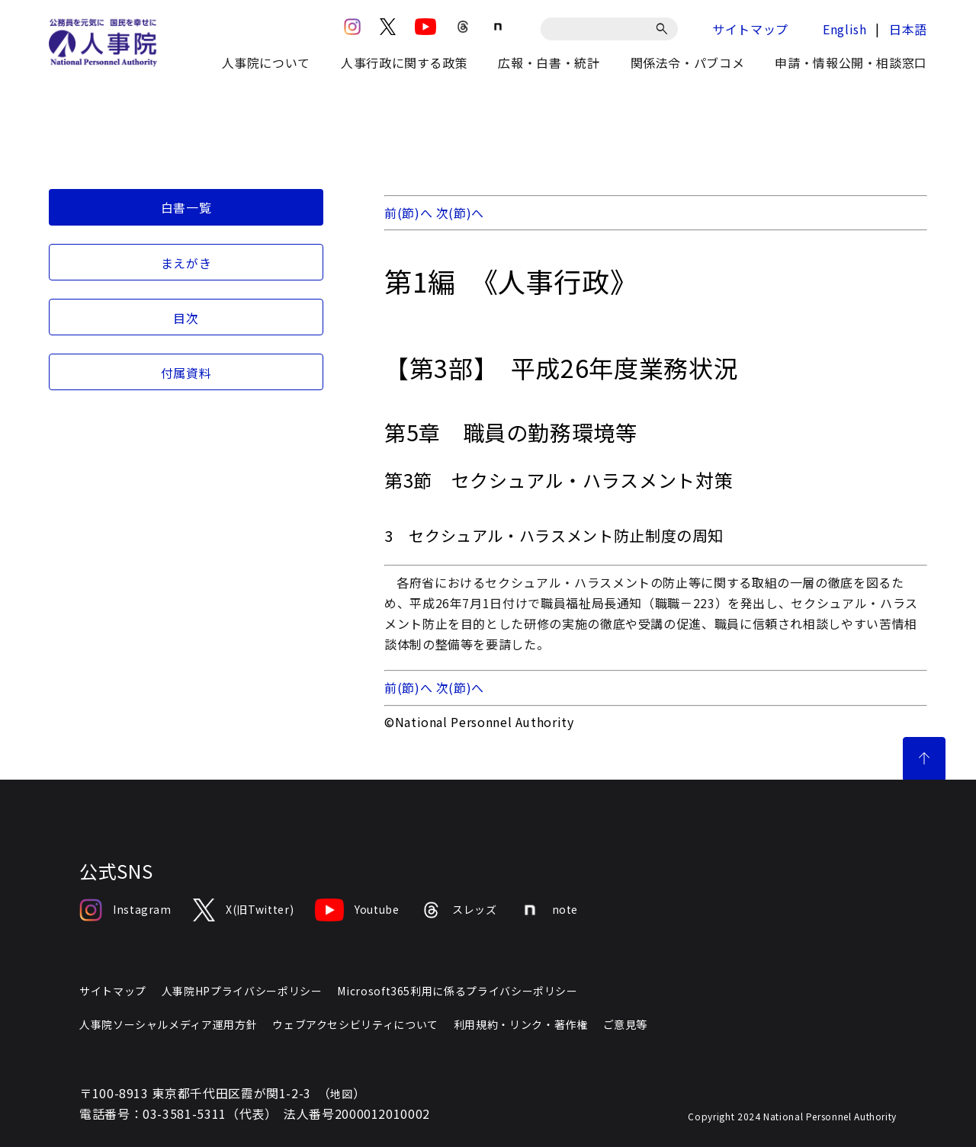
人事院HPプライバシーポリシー (242, 990)
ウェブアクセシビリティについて (355, 1024)
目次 (185, 318)
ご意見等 (625, 1024)
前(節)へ (408, 212)
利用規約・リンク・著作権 (521, 1024)
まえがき (186, 263)
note (548, 910)
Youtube (357, 910)
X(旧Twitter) (243, 910)
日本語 (908, 29)
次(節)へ (460, 212)
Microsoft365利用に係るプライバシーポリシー (457, 990)
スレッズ (459, 910)
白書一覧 (186, 207)
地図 (341, 1093)
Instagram (125, 910)
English (844, 29)
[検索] (664, 29)
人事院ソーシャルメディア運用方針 (168, 1024)
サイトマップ (750, 29)
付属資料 (186, 373)
